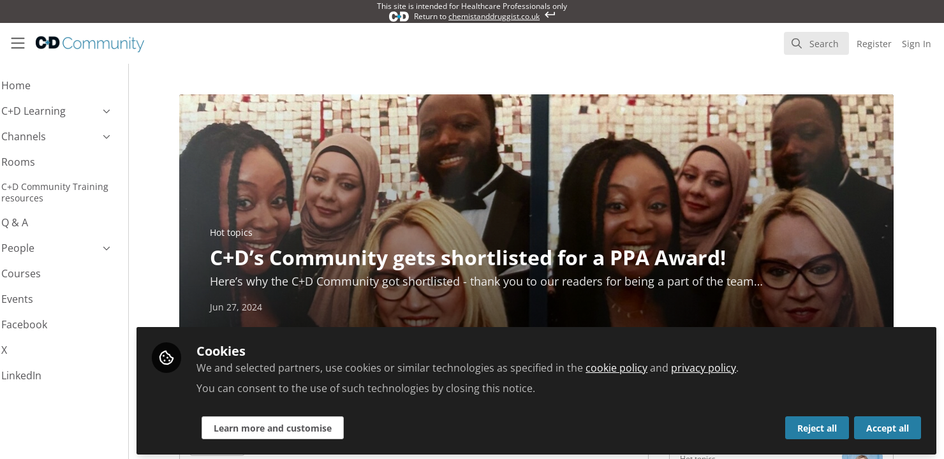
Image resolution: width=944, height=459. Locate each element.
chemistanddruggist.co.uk (494, 16)
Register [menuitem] (874, 44)
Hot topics (248, 232)
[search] (816, 43)
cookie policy (651, 365)
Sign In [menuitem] (916, 44)
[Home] (81, 43)
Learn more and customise (307, 425)
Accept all (887, 425)
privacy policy (738, 365)
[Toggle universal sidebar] (18, 43)
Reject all (817, 425)
